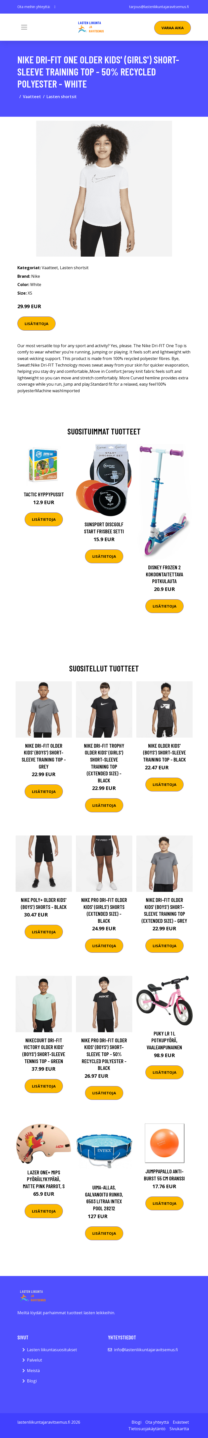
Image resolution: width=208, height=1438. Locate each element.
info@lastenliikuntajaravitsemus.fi (146, 1349)
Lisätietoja (36, 323)
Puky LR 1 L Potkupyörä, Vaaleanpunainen (164, 1040)
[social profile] (55, 7)
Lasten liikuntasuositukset (52, 1349)
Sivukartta (179, 1428)
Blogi (32, 1381)
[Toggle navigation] (24, 27)
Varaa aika (172, 27)
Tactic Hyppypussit (44, 494)
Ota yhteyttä (157, 1422)
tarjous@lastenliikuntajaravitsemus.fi (159, 6)
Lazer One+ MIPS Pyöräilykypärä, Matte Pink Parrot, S (44, 1179)
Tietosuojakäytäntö (146, 1428)
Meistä (33, 1370)
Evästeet (181, 1422)
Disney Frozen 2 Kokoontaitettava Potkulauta (164, 574)
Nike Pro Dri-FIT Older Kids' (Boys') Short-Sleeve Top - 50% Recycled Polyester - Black (104, 1054)
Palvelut (34, 1360)
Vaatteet (32, 96)
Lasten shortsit (62, 96)
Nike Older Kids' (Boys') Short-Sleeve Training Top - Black (164, 752)
